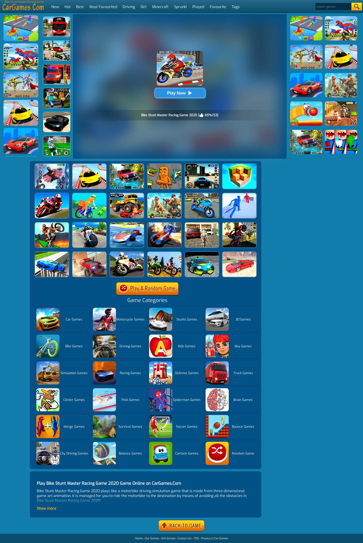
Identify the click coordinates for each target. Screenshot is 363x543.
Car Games (221, 538)
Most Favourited (103, 6)
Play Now (179, 93)
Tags (236, 6)
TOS (196, 538)
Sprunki (180, 6)
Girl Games (168, 538)
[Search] (333, 6)
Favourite (218, 6)
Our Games (152, 538)
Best (80, 6)
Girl (144, 6)
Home (139, 538)
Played (198, 6)
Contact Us (184, 538)
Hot (68, 6)
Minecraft (160, 6)
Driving (129, 6)
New (55, 6)
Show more (46, 508)
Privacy (205, 538)
